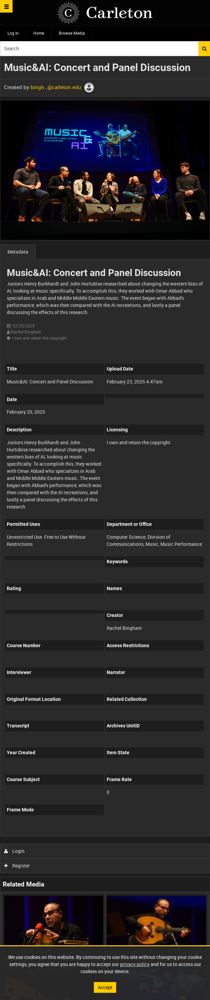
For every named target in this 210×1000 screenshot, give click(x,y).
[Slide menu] (6, 6)
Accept (105, 987)
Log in (13, 33)
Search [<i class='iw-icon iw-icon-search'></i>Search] (204, 48)
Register (17, 865)
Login (14, 851)
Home (38, 33)
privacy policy (135, 964)
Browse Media (72, 33)
